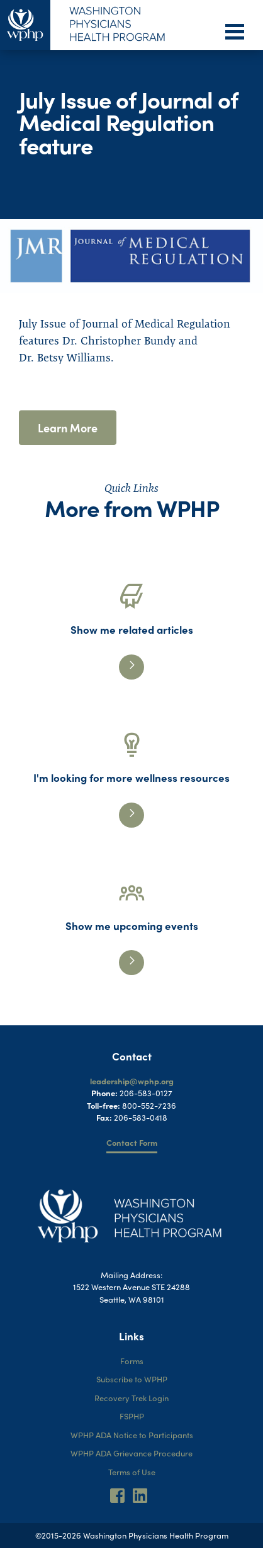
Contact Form (131, 1142)
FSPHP (132, 1416)
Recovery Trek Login (131, 1398)
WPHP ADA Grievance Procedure (131, 1453)
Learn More (68, 427)
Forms (131, 1361)
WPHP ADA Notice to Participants (131, 1435)
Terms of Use (131, 1472)
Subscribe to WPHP (131, 1379)
